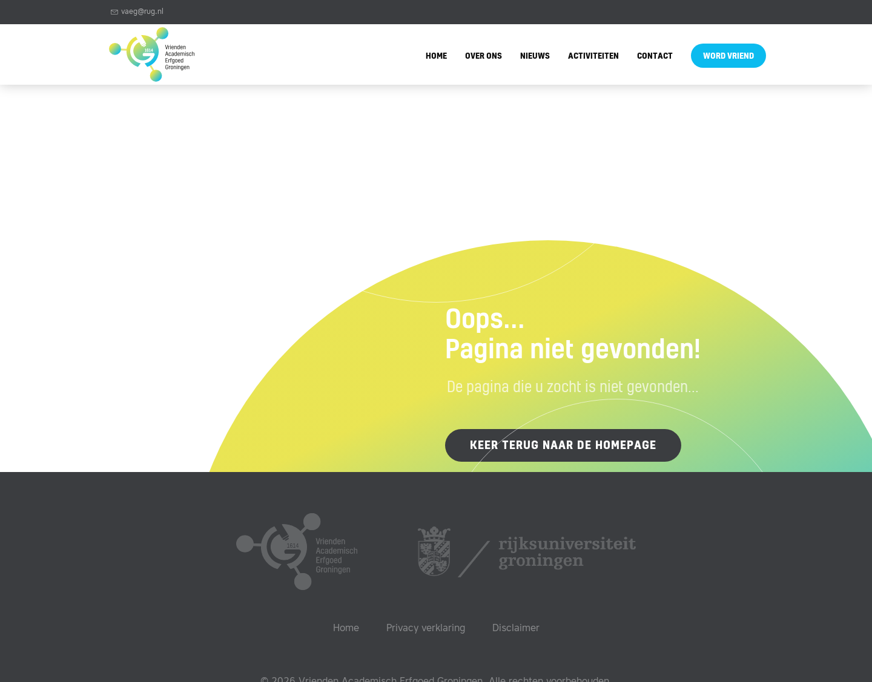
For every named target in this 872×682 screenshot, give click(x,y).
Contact (655, 57)
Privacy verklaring (425, 629)
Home (436, 57)
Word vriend (728, 57)
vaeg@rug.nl (137, 12)
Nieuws (535, 57)
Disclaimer (516, 629)
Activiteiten (593, 57)
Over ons (483, 57)
